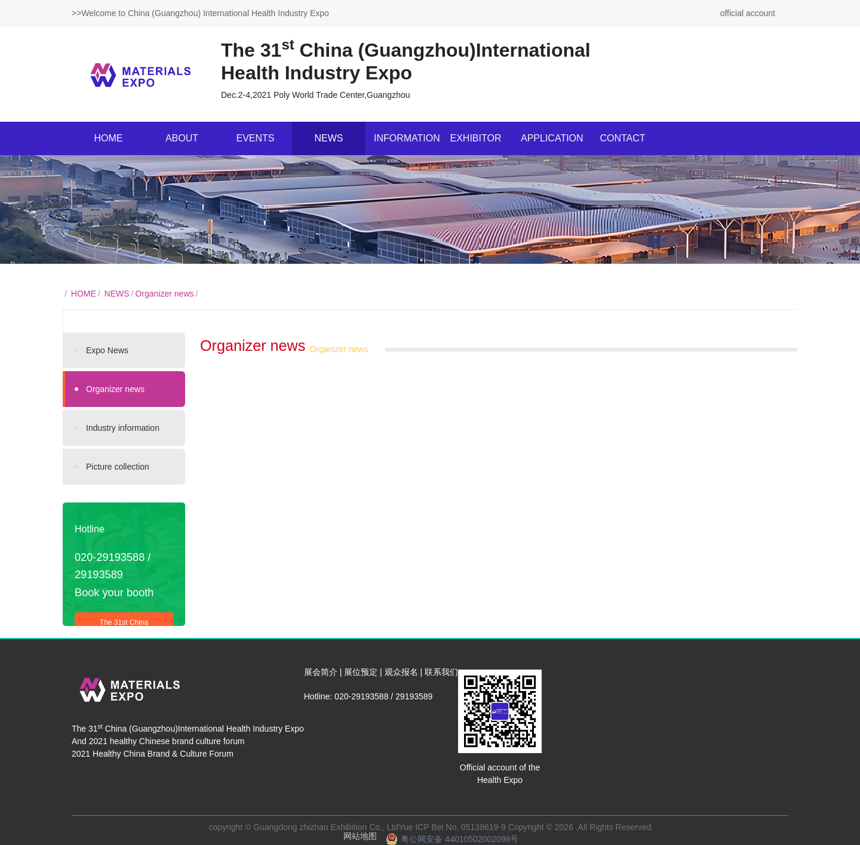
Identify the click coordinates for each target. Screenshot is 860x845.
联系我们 (441, 672)
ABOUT (181, 138)
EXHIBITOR (476, 138)
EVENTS (255, 138)
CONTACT (622, 138)
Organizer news (164, 293)
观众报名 (401, 672)
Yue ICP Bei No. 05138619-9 (452, 827)
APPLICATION (552, 138)
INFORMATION (406, 138)
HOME (108, 138)
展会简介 (320, 672)
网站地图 (360, 836)
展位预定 (360, 672)
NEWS (329, 138)
